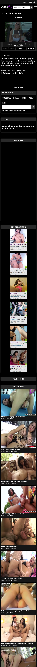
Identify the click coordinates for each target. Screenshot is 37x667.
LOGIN (25, 2)
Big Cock (19, 70)
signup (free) (10, 128)
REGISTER (32, 2)
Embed (31, 48)
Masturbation (5, 73)
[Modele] (16, 107)
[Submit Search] (31, 7)
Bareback (11, 70)
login (3, 128)
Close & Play (18, 46)
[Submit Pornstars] (33, 107)
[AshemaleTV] (6, 7)
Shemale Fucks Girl (17, 73)
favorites (21, 48)
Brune (24, 70)
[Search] (17, 7)
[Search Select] (25, 7)
